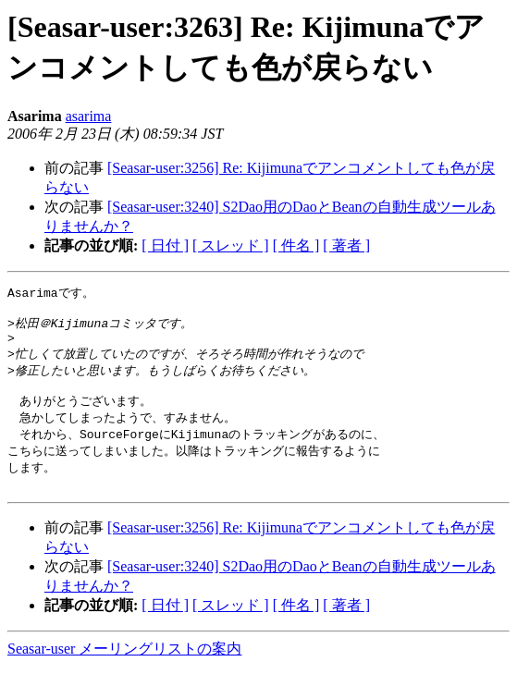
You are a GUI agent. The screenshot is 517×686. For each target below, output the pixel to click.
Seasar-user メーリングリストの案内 (124, 668)
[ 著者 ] (346, 245)
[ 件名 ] (296, 245)
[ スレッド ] (230, 245)
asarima (89, 116)
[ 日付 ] (165, 245)
